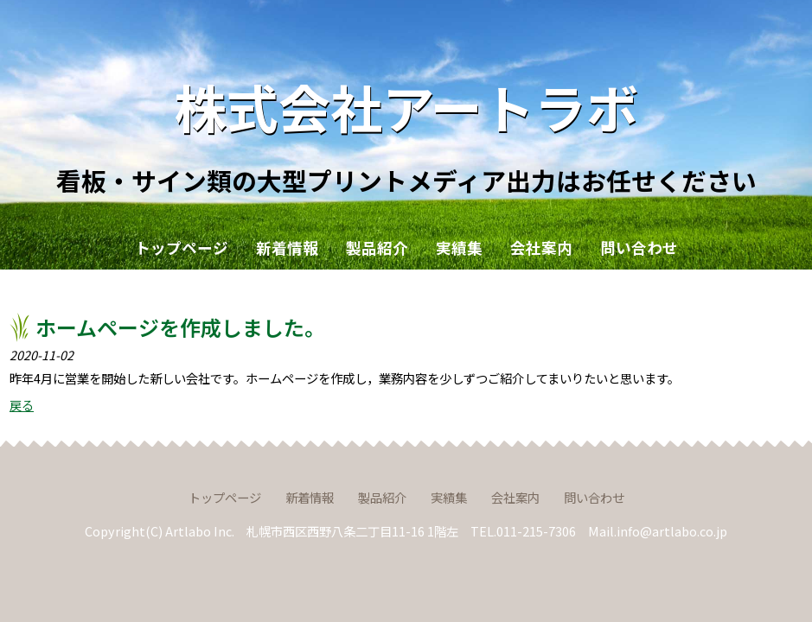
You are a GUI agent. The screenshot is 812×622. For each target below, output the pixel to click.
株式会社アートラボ (406, 105)
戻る (22, 405)
